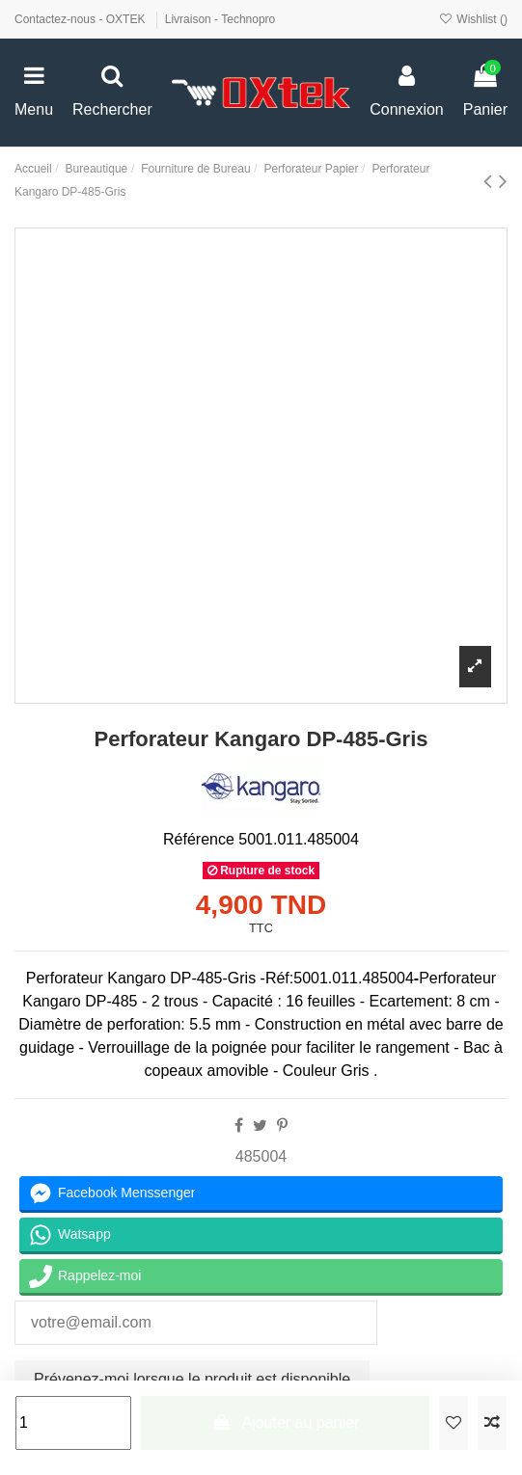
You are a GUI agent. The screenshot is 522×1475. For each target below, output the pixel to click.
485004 (261, 1156)
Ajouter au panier (284, 1422)
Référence (198, 839)
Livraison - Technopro (220, 19)
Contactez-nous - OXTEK (81, 19)
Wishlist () (473, 19)
